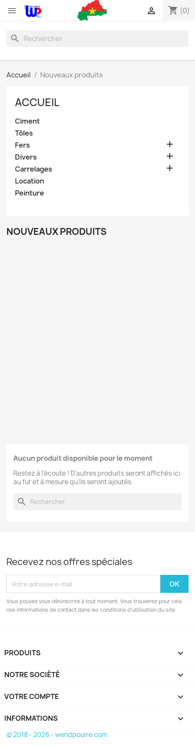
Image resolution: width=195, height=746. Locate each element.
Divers (26, 157)
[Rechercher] (97, 38)
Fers (22, 145)
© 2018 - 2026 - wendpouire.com (56, 734)
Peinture (29, 193)
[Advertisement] (97, 338)
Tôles (24, 133)
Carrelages (33, 169)
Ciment (27, 121)
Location (29, 181)
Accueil (37, 102)
